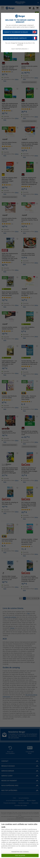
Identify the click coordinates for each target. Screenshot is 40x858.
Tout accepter (20, 855)
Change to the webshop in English (20, 32)
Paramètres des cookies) (20, 852)
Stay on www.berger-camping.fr (20, 38)
